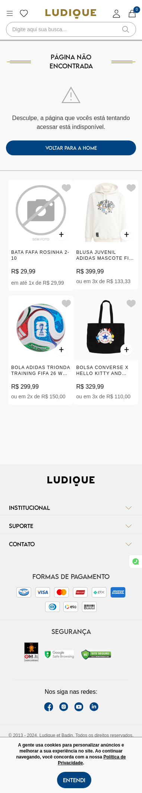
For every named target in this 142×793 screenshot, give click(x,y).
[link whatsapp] (135, 561)
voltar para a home (71, 148)
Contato (71, 544)
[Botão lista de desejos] (23, 13)
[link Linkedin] (93, 706)
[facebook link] (48, 706)
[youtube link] (78, 706)
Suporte (71, 525)
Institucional (71, 507)
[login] (116, 14)
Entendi (74, 780)
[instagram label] (63, 706)
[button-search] (126, 29)
